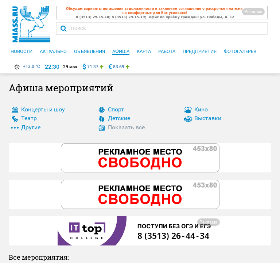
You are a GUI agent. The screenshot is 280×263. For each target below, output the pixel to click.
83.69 (118, 66)
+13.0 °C (26, 66)
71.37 (92, 66)
